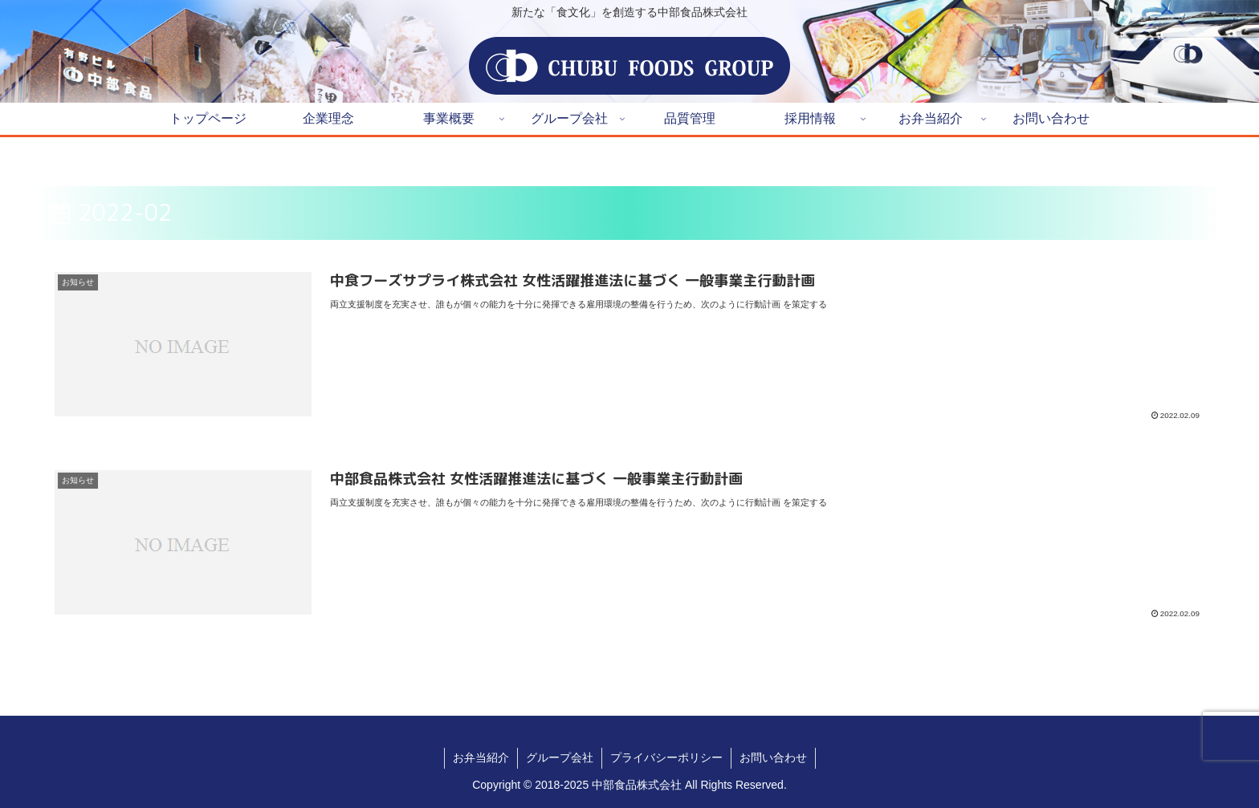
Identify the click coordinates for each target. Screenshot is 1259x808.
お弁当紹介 (481, 757)
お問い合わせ (773, 757)
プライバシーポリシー (666, 757)
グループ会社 (559, 757)
